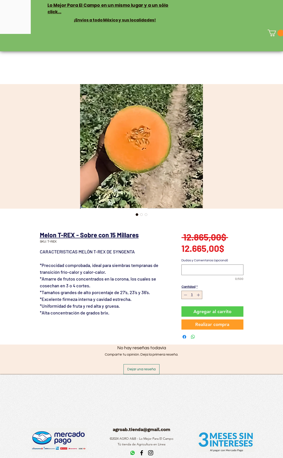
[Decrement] (185, 295)
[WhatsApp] (132, 452)
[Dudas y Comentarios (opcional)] (212, 270)
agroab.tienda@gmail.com (141, 429)
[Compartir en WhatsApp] (193, 337)
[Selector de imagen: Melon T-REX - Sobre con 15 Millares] (137, 214)
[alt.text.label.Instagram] (150, 452)
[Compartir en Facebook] (184, 337)
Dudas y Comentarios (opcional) (204, 260)
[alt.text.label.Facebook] (141, 452)
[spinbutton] (192, 295)
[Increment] (199, 295)
